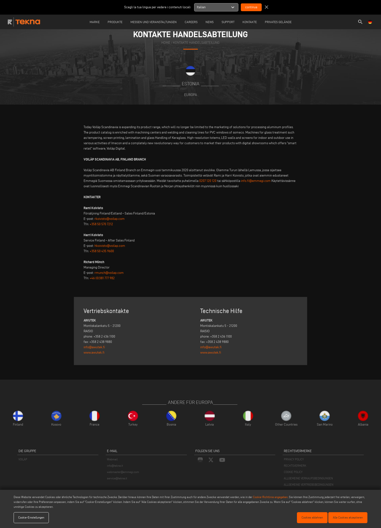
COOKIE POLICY (293, 472)
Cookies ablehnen (312, 517)
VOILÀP (22, 459)
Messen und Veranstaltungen (153, 22)
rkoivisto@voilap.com (110, 219)
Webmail (112, 459)
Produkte (115, 22)
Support (228, 22)
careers (191, 22)
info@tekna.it (115, 465)
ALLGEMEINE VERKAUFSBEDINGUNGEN (308, 478)
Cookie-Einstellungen (31, 517)
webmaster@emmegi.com (123, 472)
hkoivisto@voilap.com (110, 246)
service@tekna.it (117, 478)
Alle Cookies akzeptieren (348, 517)
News (210, 22)
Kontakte (249, 22)
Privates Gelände (278, 22)
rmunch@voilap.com (109, 273)
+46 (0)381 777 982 (102, 278)
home (165, 43)
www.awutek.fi (94, 352)
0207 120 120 (207, 181)
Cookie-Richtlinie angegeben (270, 497)
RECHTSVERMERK (295, 465)
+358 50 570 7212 (101, 224)
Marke (95, 22)
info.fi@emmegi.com (256, 181)
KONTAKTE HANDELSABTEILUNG (196, 43)
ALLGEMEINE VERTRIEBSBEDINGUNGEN (308, 484)
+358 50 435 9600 (102, 251)
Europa (190, 95)
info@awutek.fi (94, 347)
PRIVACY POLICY (294, 459)
